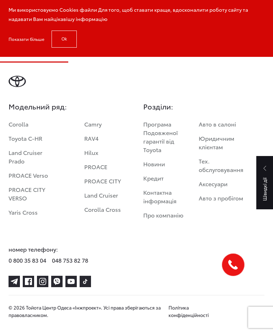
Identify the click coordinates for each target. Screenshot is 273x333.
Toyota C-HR (25, 138)
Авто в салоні (217, 124)
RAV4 (91, 138)
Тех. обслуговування (221, 165)
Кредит (153, 178)
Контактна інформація (160, 196)
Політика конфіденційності (188, 311)
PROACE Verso (28, 175)
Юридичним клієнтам (216, 142)
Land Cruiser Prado (25, 156)
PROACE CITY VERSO (27, 193)
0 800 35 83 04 (27, 260)
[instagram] (42, 281)
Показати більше (26, 39)
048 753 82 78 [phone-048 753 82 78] (70, 260)
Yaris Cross (23, 212)
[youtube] (71, 281)
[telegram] (14, 281)
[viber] (57, 281)
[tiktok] (85, 281)
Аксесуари (213, 183)
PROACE (95, 166)
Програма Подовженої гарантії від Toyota (160, 137)
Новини (154, 164)
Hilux (91, 152)
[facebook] (28, 281)
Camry (93, 124)
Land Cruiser (101, 195)
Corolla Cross (102, 209)
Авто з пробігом (221, 198)
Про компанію (163, 215)
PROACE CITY (102, 181)
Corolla (18, 124)
